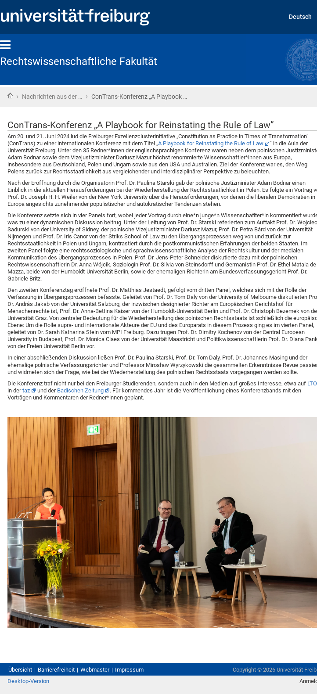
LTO (312, 383)
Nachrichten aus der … (52, 96)
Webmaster (94, 669)
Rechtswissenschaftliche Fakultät (78, 61)
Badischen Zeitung (80, 390)
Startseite (10, 96)
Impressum (129, 669)
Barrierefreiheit (56, 669)
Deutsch (300, 17)
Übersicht (20, 669)
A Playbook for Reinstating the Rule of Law (210, 143)
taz (26, 390)
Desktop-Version (28, 681)
